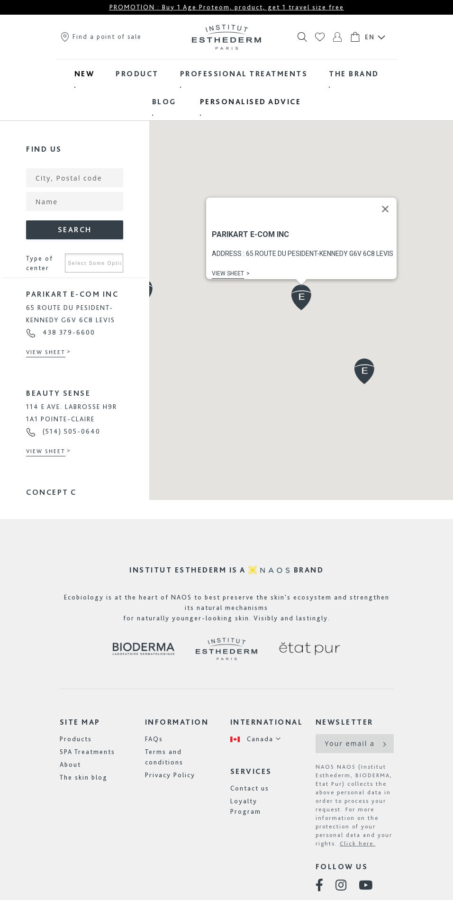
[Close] (385, 209)
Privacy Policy (170, 775)
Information (177, 722)
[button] (301, 297)
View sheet (45, 352)
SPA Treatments (87, 751)
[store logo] (226, 37)
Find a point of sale (101, 36)
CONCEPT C (51, 492)
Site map (80, 722)
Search (75, 229)
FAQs (154, 739)
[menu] (226, 88)
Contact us (249, 788)
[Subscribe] (383, 743)
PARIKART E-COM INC (72, 294)
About (70, 764)
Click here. (358, 843)
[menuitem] (84, 74)
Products (76, 739)
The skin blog (84, 777)
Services (251, 771)
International (266, 722)
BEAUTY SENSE (58, 393)
